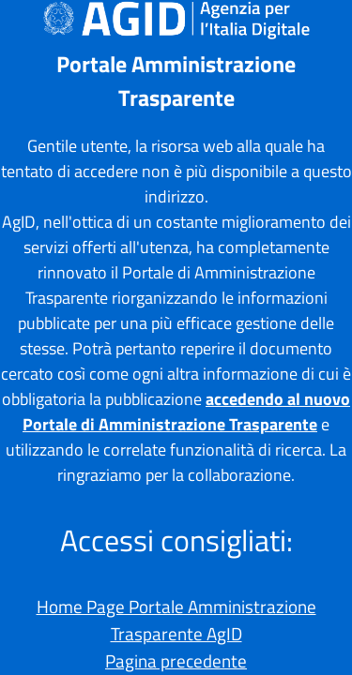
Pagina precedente (176, 660)
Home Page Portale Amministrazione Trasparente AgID (176, 619)
